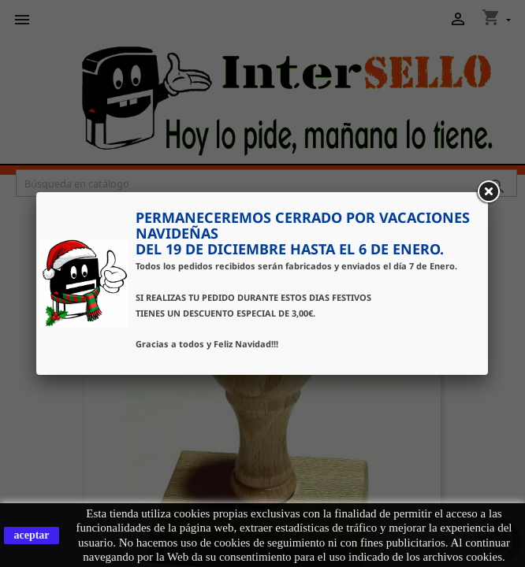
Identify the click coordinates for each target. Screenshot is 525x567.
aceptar (31, 535)
